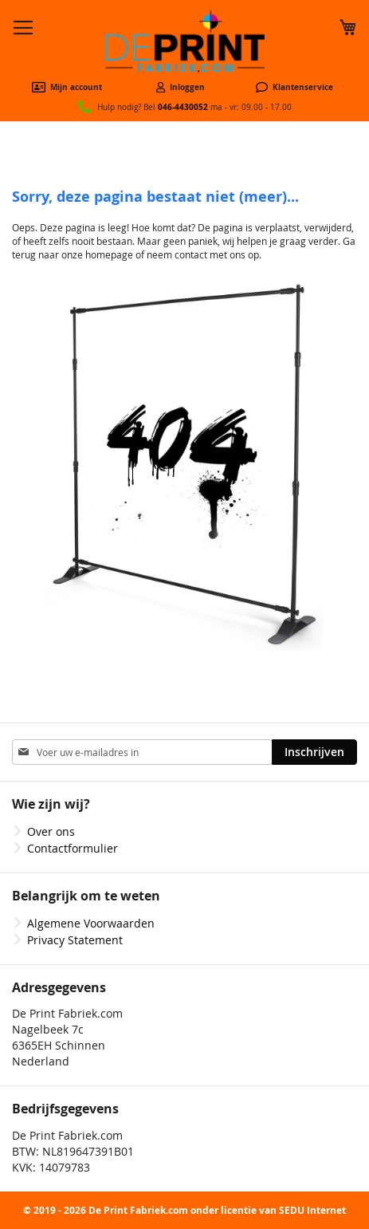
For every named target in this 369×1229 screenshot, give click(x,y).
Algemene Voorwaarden (91, 923)
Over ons (51, 831)
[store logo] (185, 40)
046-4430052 (183, 106)
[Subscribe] (314, 752)
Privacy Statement (75, 939)
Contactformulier (72, 848)
